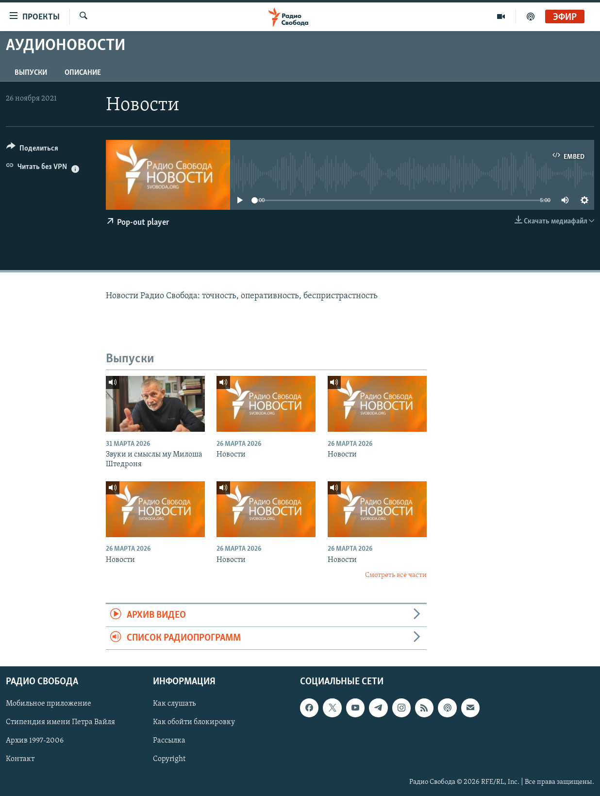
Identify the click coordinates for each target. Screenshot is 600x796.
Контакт (20, 759)
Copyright (169, 759)
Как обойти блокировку (194, 723)
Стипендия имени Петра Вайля (60, 723)
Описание (83, 73)
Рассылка (169, 741)
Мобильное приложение (48, 704)
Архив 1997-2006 (35, 741)
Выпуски (31, 73)
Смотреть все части (396, 575)
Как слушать (174, 704)
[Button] (32, 150)
